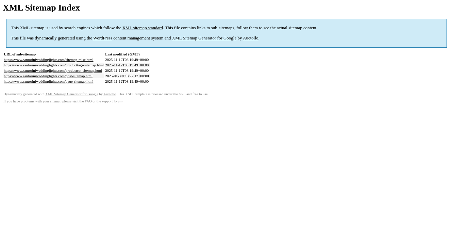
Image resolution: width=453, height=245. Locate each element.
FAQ (88, 101)
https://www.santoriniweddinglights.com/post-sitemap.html (48, 76)
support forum (112, 101)
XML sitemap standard (142, 27)
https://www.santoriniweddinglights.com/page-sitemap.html (49, 81)
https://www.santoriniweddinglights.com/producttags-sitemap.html (54, 65)
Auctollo (250, 37)
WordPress (102, 37)
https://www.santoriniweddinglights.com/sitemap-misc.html (49, 60)
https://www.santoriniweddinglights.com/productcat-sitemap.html (53, 70)
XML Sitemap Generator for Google (204, 37)
